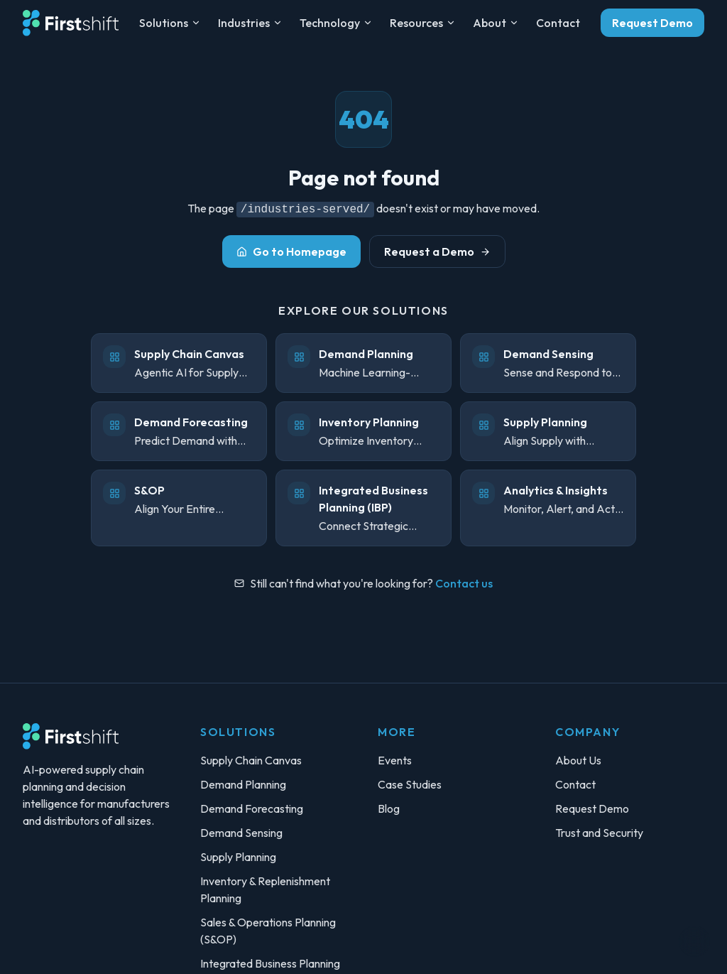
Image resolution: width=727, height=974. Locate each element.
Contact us (464, 583)
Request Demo (652, 23)
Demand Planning (243, 784)
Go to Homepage (291, 251)
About (496, 23)
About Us (578, 760)
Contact (558, 23)
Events (395, 760)
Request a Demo (437, 251)
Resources (423, 23)
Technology (336, 23)
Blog (389, 808)
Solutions (170, 23)
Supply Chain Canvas (251, 760)
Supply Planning (238, 857)
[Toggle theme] (694, 941)
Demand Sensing (241, 833)
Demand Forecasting (251, 808)
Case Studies (410, 784)
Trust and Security (599, 833)
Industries (250, 23)
